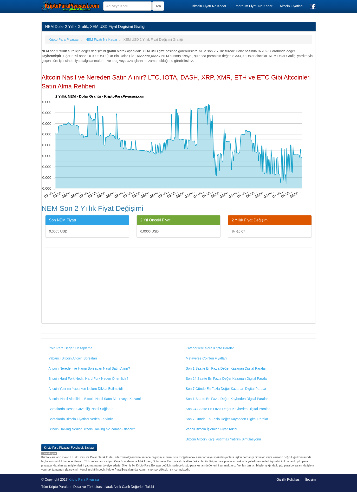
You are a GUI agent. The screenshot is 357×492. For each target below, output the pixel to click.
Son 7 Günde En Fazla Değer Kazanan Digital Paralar (226, 389)
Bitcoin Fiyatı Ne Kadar (209, 6)
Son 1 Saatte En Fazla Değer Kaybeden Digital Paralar (227, 399)
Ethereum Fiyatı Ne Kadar (253, 6)
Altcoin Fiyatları (291, 6)
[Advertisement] (178, 286)
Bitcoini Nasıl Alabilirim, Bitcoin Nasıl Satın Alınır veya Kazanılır (96, 399)
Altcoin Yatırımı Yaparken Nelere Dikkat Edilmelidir (86, 389)
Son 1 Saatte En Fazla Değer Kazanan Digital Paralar (226, 368)
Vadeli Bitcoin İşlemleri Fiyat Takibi (211, 429)
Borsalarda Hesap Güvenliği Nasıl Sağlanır (81, 409)
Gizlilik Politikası (288, 479)
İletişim (310, 479)
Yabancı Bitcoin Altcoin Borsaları (73, 358)
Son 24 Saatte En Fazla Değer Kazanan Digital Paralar (227, 378)
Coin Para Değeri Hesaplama (70, 348)
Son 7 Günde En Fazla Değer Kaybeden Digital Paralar (227, 419)
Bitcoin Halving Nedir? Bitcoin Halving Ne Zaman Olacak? (92, 429)
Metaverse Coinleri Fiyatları (206, 358)
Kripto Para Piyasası (84, 479)
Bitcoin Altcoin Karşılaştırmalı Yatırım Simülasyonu (223, 439)
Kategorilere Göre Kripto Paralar (210, 348)
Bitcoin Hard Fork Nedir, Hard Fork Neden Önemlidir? (88, 378)
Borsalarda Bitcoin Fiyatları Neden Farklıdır (81, 419)
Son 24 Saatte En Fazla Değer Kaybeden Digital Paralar (228, 409)
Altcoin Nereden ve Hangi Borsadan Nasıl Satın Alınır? (89, 368)
